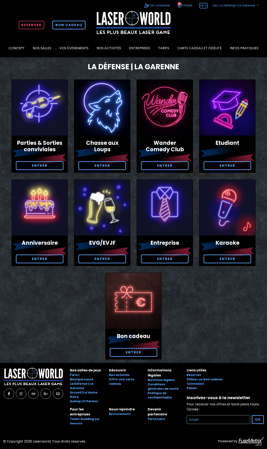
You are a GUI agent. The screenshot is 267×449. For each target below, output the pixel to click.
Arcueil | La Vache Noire (84, 394)
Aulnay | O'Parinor (84, 401)
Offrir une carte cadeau (122, 381)
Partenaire (156, 419)
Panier (192, 388)
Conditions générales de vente (163, 386)
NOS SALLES (42, 48)
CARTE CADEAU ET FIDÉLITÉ (199, 48)
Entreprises (139, 48)
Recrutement (120, 414)
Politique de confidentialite (160, 395)
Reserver (31, 25)
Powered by (241, 441)
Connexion (195, 384)
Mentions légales (161, 380)
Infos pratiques (244, 48)
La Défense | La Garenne (81, 386)
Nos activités (109, 48)
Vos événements (73, 48)
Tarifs (163, 48)
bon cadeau (68, 25)
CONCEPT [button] (17, 48)
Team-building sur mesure (85, 421)
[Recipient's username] (218, 419)
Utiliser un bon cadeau (205, 379)
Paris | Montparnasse (81, 377)
